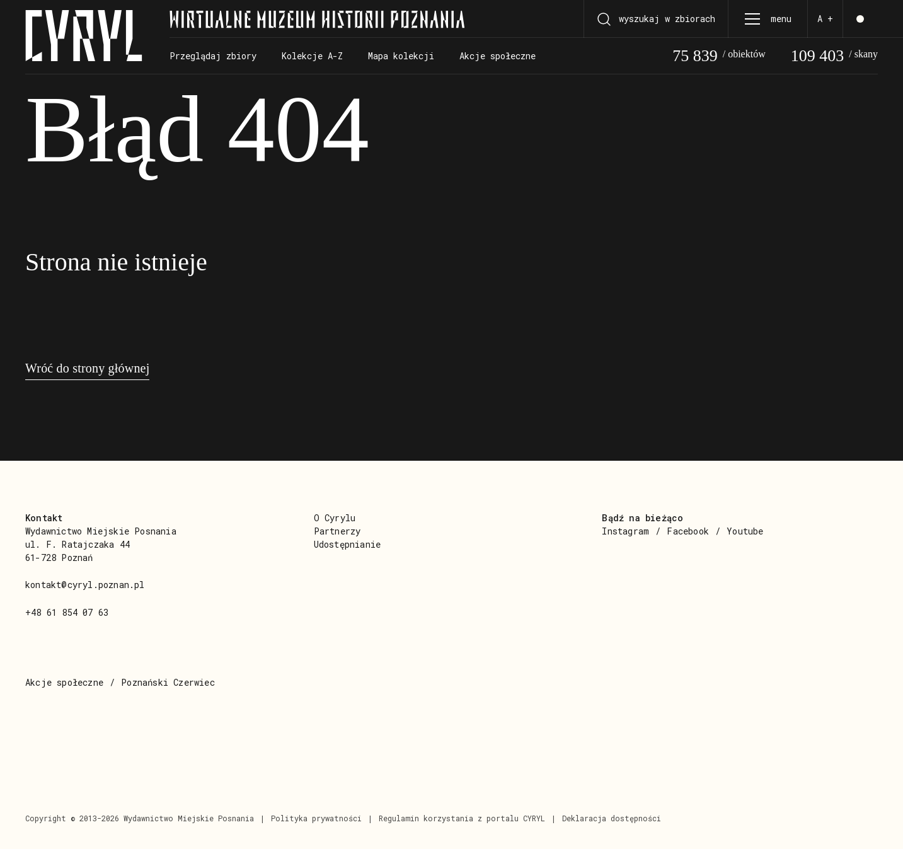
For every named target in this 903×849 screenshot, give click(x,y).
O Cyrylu (335, 518)
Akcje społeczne (64, 682)
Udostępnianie (347, 544)
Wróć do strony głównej (87, 368)
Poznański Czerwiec (168, 682)
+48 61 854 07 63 (66, 612)
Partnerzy (337, 531)
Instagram (625, 531)
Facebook (688, 531)
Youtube (745, 531)
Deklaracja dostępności (611, 818)
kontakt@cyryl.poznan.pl (85, 585)
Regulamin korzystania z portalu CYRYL (462, 818)
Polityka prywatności (316, 818)
